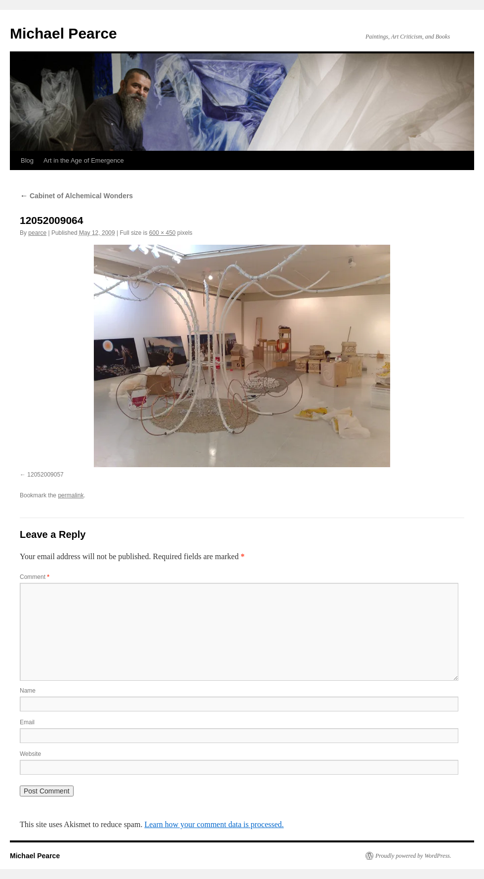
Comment (34, 576)
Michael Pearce (63, 33)
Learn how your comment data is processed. (213, 824)
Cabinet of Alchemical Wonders (76, 196)
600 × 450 (162, 232)
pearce (37, 232)
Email (27, 722)
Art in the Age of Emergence (83, 160)
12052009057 (45, 474)
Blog (27, 160)
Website (30, 753)
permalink (70, 495)
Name (28, 690)
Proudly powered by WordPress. (413, 855)
